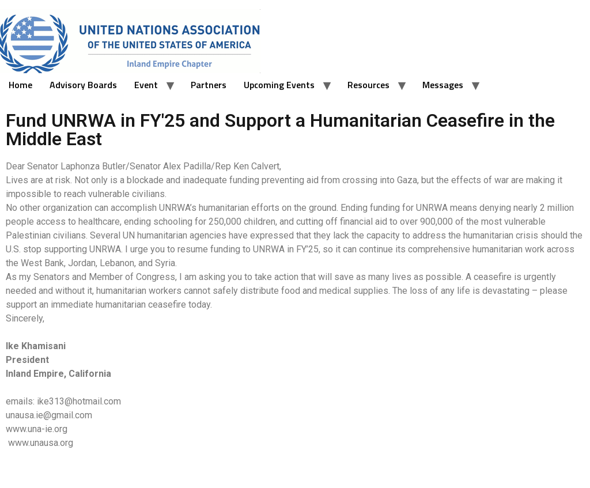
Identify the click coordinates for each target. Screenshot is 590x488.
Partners (208, 85)
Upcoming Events (279, 85)
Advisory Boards (83, 85)
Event (146, 85)
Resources (368, 85)
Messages (442, 85)
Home (20, 85)
